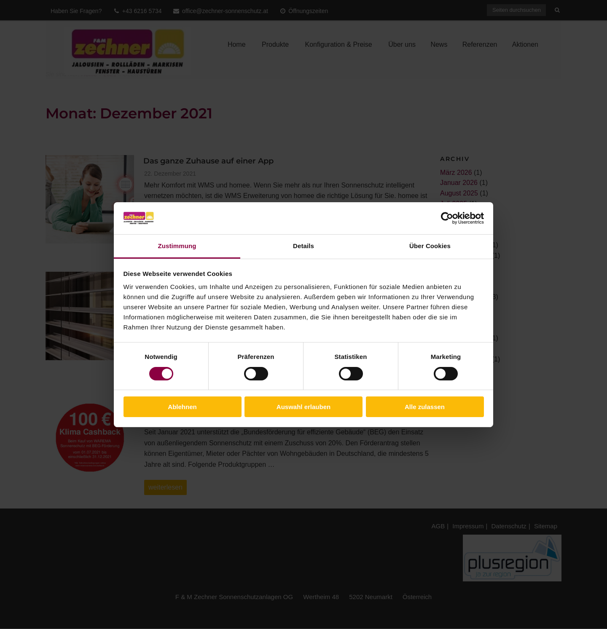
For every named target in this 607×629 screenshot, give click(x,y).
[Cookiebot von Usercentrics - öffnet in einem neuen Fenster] (447, 218)
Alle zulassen (425, 406)
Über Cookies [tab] (430, 245)
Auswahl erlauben (303, 406)
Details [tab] (303, 245)
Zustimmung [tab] (177, 245)
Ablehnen (182, 406)
